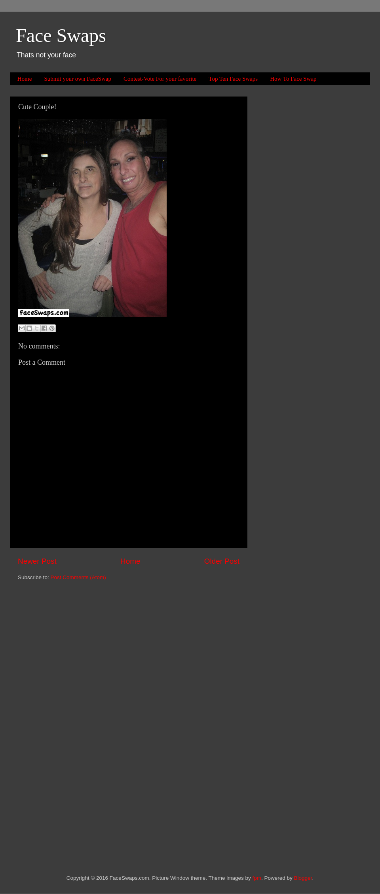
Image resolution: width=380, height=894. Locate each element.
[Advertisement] (289, 215)
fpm (257, 878)
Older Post (221, 561)
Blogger (303, 878)
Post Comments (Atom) (78, 577)
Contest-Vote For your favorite (160, 79)
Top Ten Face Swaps (233, 79)
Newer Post (37, 561)
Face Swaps (61, 35)
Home (24, 79)
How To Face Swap (293, 79)
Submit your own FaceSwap (77, 79)
